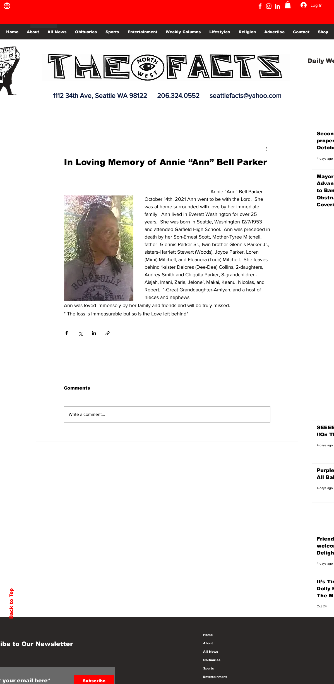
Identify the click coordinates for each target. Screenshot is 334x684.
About (208, 643)
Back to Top (11, 603)
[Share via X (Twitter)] (80, 333)
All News (210, 651)
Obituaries (211, 660)
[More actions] (267, 148)
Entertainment (215, 676)
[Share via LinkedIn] (94, 333)
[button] (288, 4)
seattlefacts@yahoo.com (245, 95)
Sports (208, 668)
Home (208, 634)
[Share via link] (107, 333)
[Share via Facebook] (66, 333)
